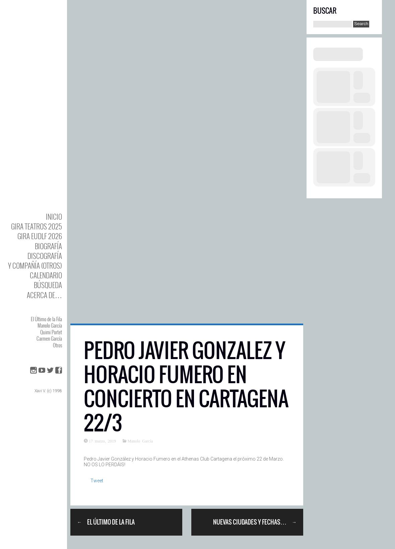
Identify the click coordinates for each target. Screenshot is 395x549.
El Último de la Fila (46, 319)
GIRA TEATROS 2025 (36, 226)
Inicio (54, 216)
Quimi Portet (51, 332)
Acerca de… (44, 295)
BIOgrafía (48, 246)
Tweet (96, 480)
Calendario (46, 275)
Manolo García (50, 325)
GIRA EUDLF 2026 (39, 236)
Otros (57, 345)
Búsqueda (48, 285)
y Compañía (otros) (35, 265)
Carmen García (49, 338)
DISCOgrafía (44, 256)
